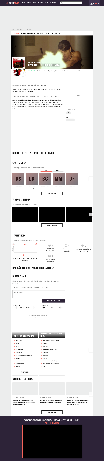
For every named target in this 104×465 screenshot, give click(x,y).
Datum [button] (43, 299)
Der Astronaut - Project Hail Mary (51, 365)
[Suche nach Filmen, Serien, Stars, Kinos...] (71, 2)
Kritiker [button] (28, 299)
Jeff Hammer (57, 89)
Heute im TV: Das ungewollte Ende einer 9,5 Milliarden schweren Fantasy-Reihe (51, 426)
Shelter (45, 368)
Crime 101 (45, 376)
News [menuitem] (34, 3)
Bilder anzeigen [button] (52, 225)
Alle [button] (16, 299)
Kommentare (31, 33)
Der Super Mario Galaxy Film (50, 373)
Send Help (45, 370)
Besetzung (40, 33)
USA (68, 94)
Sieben (17, 368)
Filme (18, 29)
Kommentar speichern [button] (53, 292)
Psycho (18, 370)
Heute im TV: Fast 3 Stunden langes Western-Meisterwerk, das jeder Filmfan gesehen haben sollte (24, 427)
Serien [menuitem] (29, 3)
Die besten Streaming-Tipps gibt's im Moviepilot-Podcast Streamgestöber (59, 71)
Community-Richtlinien (31, 281)
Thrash (45, 382)
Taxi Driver (19, 376)
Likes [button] (52, 299)
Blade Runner (20, 373)
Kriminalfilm (70, 101)
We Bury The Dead (52, 447)
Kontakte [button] (22, 299)
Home (13, 29)
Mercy (44, 391)
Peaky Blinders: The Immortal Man (51, 388)
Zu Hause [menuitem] (53, 3)
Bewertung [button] (60, 299)
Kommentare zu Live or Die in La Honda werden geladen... (32, 287)
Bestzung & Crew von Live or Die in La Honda (28, 168)
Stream (23, 33)
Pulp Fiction (19, 365)
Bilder (47, 33)
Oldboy (18, 391)
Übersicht (16, 33)
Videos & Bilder (21, 199)
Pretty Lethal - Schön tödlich (50, 385)
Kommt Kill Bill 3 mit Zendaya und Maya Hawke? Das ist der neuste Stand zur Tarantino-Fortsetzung (78, 427)
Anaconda (45, 379)
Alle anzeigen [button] (52, 193)
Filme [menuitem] (23, 3)
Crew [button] (57, 170)
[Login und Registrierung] (86, 3)
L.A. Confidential (20, 388)
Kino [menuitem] (46, 3)
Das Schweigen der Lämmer (23, 385)
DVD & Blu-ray (55, 33)
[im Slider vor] (91, 214)
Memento (18, 382)
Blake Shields (19, 91)
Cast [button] (46, 170)
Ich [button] (34, 299)
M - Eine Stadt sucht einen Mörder (25, 379)
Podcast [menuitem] (40, 3)
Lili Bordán (29, 91)
